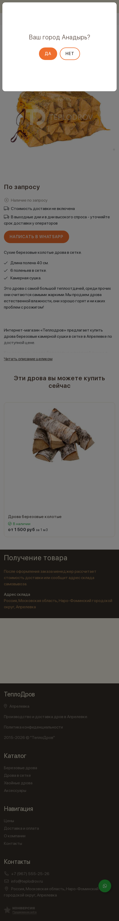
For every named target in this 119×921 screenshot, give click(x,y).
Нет (69, 53)
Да (48, 53)
